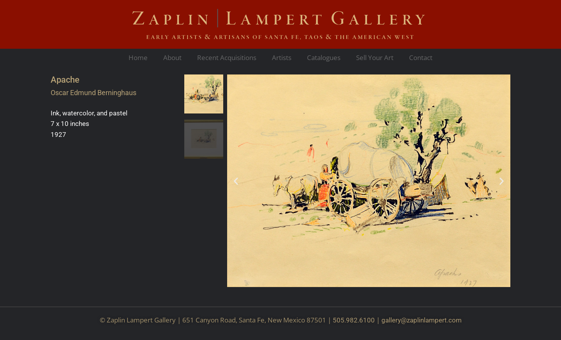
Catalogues (323, 57)
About (172, 57)
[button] (236, 181)
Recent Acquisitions (226, 57)
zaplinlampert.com (434, 320)
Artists (281, 57)
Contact (420, 57)
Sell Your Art (374, 57)
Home (138, 57)
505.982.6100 (354, 320)
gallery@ (394, 320)
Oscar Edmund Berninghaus (93, 93)
